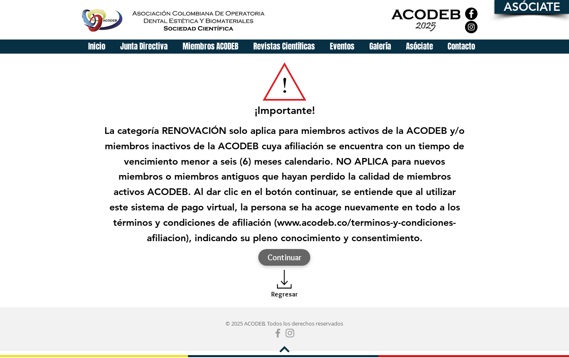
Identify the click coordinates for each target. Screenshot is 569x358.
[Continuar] (284, 257)
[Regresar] (284, 294)
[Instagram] (471, 27)
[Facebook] (471, 13)
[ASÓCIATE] (532, 7)
